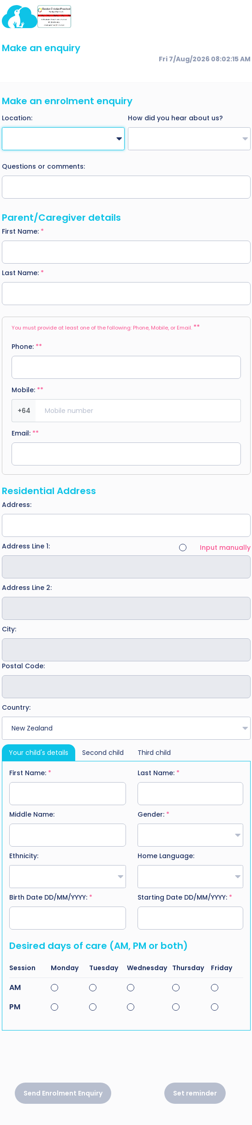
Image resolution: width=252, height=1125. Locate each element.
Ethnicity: (23, 855)
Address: (16, 504)
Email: (25, 433)
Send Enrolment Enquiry (63, 1093)
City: (9, 629)
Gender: (153, 814)
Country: (16, 707)
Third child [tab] (154, 752)
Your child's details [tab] (38, 752)
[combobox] (63, 138)
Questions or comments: (43, 166)
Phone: (27, 346)
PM (14, 1007)
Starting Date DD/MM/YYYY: (185, 897)
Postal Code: (23, 666)
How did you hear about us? (175, 118)
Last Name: (23, 272)
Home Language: (166, 855)
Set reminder (195, 1093)
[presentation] (126, 1060)
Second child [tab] (103, 752)
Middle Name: (31, 814)
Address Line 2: (27, 587)
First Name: (23, 231)
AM (15, 987)
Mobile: (27, 390)
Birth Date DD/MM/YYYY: (50, 897)
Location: (17, 118)
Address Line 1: (26, 546)
